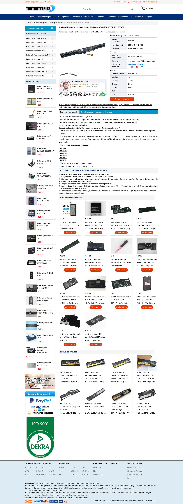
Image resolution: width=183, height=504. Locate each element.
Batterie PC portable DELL (36, 67)
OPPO (50, 468)
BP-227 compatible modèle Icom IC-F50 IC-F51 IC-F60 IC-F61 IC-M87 (146, 298)
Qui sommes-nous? (134, 468)
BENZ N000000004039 (79, 498)
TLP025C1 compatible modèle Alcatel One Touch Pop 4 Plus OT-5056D (69, 224)
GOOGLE (40, 468)
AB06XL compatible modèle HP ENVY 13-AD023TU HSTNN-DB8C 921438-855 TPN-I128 (147, 261)
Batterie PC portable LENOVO (37, 51)
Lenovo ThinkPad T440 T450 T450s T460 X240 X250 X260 (93, 377)
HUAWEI (51, 471)
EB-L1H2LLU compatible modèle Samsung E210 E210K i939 (94, 224)
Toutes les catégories (40, 23)
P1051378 (76, 84)
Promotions (97, 468)
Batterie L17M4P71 (144, 404)
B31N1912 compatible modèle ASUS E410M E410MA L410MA (93, 261)
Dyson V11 (50, 498)
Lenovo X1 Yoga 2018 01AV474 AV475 (145, 408)
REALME (39, 471)
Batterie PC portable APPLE (36, 46)
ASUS (72, 468)
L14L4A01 (63, 148)
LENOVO (131, 40)
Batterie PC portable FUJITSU (37, 63)
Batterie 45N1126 (117, 372)
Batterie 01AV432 (66, 404)
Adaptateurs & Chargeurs (141, 17)
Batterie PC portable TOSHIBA (37, 72)
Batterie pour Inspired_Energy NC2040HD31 (43, 350)
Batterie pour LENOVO (56, 23)
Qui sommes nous (134, 2)
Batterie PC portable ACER (36, 38)
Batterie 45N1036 (66, 372)
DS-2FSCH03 (93, 86)
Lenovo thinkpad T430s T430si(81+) (68, 376)
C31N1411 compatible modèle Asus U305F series (95, 335)
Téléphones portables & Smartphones (53, 17)
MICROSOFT (52, 474)
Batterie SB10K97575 (119, 404)
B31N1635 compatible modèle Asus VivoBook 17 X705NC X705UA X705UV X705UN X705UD (69, 261)
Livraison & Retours (134, 471)
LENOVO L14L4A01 (135, 45)
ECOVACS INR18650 (62, 498)
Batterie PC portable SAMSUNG (38, 55)
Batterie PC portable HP (35, 59)
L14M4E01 (63, 155)
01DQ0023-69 (95, 84)
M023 (82, 86)
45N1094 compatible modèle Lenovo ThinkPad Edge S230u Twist (70, 336)
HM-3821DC (76, 86)
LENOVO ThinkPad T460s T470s (94, 408)
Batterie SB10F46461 (93, 404)
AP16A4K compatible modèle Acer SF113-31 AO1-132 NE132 (121, 224)
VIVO (27, 471)
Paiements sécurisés (135, 474)
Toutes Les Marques (39, 28)
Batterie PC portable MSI (35, 76)
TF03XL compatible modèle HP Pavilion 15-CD (121, 298)
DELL (84, 468)
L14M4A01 (63, 153)
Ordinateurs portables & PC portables (112, 17)
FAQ (129, 478)
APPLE (61, 468)
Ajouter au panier (122, 99)
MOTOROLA (41, 474)
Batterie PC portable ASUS (36, 42)
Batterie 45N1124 (91, 372)
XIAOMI (28, 468)
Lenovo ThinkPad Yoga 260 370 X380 (70, 408)
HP (60, 474)
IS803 (87, 86)
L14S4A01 (63, 158)
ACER (72, 474)
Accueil (31, 17)
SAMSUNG (86, 474)
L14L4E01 (63, 151)
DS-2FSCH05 (86, 84)
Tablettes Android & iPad (83, 17)
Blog (95, 471)
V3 (80, 84)
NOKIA (27, 474)
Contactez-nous (151, 2)
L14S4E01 (63, 160)
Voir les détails (70, 233)
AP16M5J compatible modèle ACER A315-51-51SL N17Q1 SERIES (145, 224)
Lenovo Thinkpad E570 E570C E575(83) (119, 408)
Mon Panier (150, 8)
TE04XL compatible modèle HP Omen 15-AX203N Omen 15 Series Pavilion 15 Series (70, 298)
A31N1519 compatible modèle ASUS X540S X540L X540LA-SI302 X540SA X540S (121, 261)
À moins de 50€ (119, 2)
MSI (60, 471)
